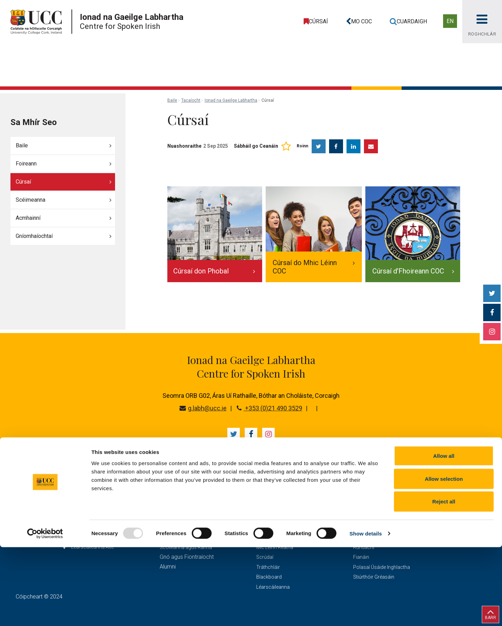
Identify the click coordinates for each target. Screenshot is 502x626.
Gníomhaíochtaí (34, 236)
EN (450, 21)
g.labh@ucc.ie (203, 408)
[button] (358, 21)
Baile (22, 145)
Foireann (26, 163)
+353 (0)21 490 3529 (269, 408)
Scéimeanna (30, 199)
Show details (366, 612)
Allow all (444, 535)
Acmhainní (28, 218)
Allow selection (444, 558)
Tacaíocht (190, 100)
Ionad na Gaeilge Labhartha (231, 100)
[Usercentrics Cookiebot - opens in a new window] (45, 612)
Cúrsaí (23, 181)
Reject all (443, 580)
